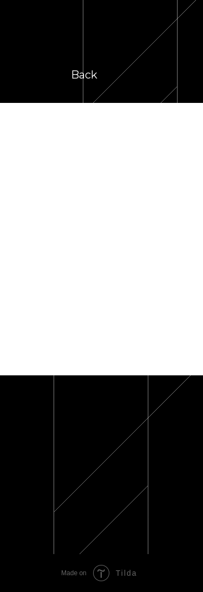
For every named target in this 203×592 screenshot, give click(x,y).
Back (84, 74)
